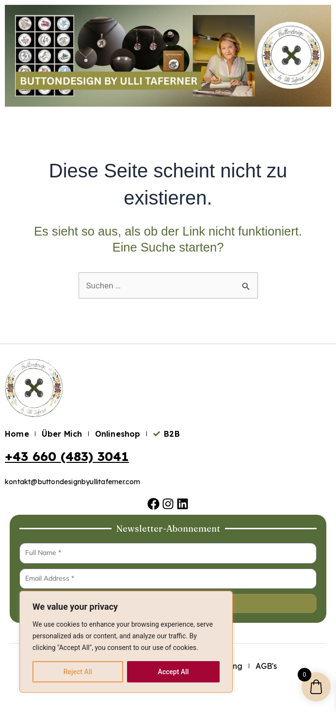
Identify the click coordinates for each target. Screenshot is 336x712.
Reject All (78, 672)
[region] (126, 642)
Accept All (173, 672)
